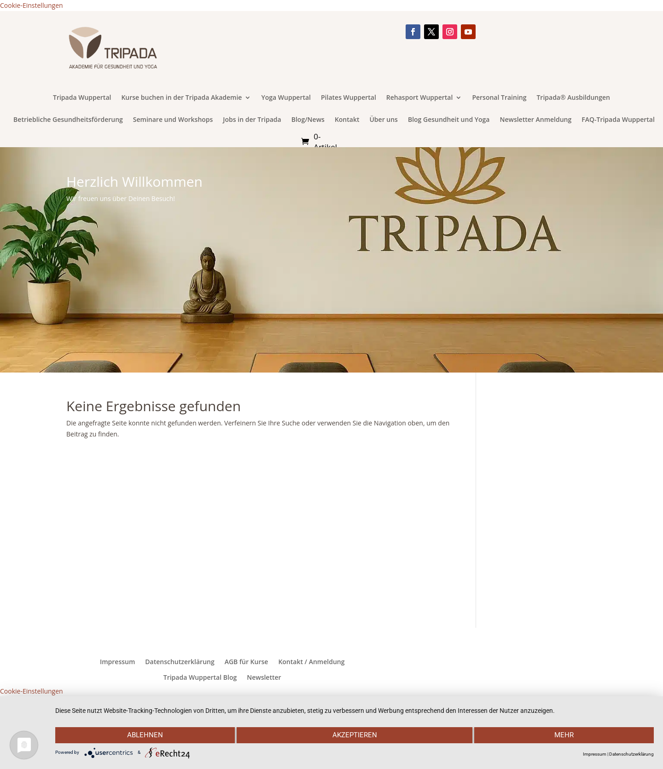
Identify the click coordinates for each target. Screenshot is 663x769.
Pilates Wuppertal (348, 98)
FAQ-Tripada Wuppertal (618, 120)
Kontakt (347, 120)
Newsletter (264, 677)
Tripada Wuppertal (82, 98)
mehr (564, 735)
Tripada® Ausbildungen (573, 98)
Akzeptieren (354, 735)
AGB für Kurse (246, 662)
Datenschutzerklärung (179, 662)
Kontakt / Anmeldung (311, 662)
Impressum (117, 662)
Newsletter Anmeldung (535, 120)
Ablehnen (145, 735)
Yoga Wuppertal (286, 98)
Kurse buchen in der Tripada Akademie (181, 98)
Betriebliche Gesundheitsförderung (68, 120)
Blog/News (308, 120)
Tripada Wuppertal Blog (200, 677)
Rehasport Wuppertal (419, 98)
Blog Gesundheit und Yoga (449, 120)
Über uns (383, 120)
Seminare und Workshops (173, 120)
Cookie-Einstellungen (31, 5)
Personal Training (499, 98)
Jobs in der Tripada (252, 120)
